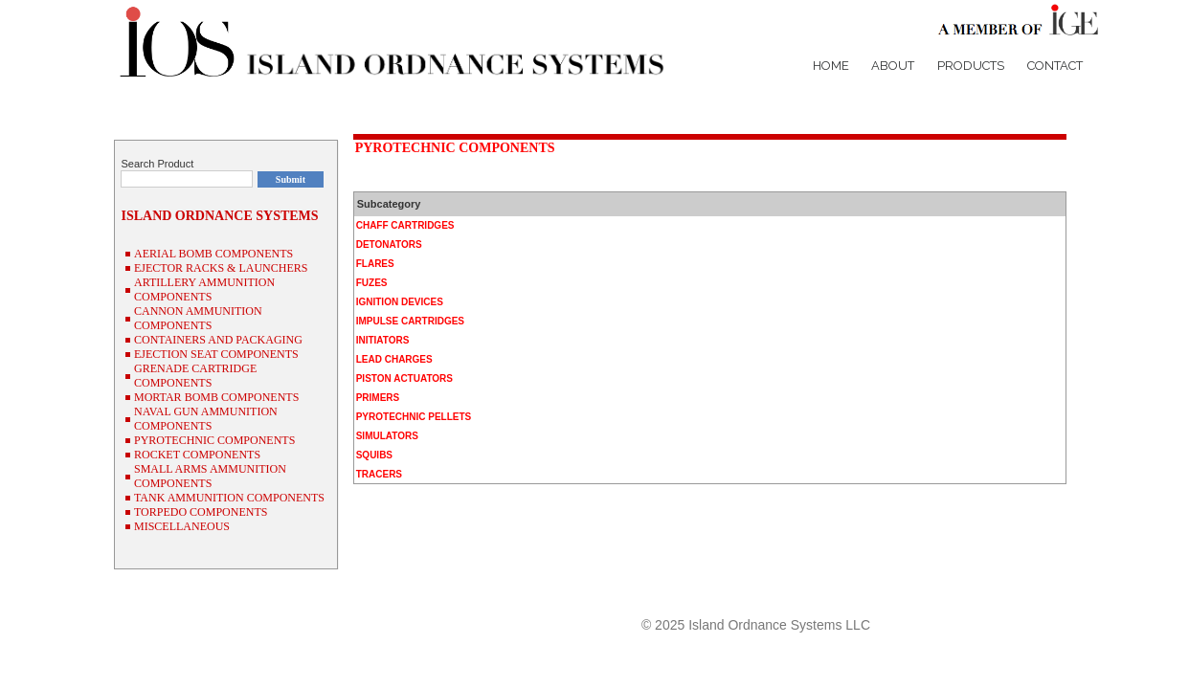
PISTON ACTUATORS (404, 378)
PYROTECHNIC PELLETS (414, 416)
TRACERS (379, 474)
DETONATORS (389, 244)
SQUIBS (374, 455)
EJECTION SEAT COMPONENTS (216, 354)
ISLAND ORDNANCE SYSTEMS (219, 216)
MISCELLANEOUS (182, 526)
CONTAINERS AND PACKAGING (218, 339)
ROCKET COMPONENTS (197, 454)
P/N (1017, 591)
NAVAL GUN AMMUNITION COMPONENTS (206, 419)
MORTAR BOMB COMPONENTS (216, 397)
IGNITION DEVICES (399, 302)
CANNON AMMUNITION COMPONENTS (198, 318)
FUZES (372, 283)
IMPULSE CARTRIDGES (410, 321)
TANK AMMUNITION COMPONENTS (229, 497)
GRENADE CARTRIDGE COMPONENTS (195, 375)
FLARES (375, 263)
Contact (1055, 65)
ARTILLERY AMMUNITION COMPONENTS (204, 289)
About (892, 65)
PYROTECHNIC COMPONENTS (455, 148)
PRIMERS (378, 397)
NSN (1052, 591)
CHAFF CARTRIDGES (405, 225)
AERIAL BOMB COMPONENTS (213, 253)
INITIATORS (383, 340)
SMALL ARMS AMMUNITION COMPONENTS (210, 476)
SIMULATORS (387, 436)
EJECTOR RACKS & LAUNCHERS (220, 268)
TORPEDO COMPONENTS (200, 512)
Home (831, 65)
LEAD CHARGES (394, 359)
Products (970, 65)
